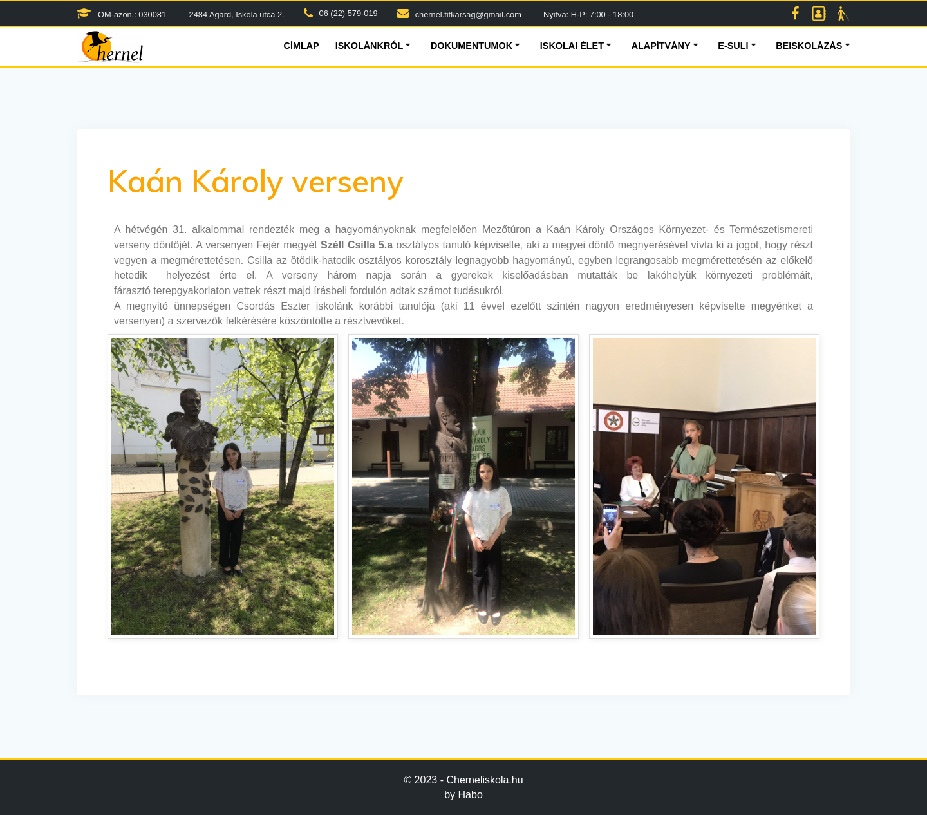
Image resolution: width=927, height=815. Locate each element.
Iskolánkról (369, 46)
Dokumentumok (471, 46)
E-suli (733, 46)
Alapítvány (661, 46)
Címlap (301, 46)
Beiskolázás (809, 46)
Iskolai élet (572, 46)
